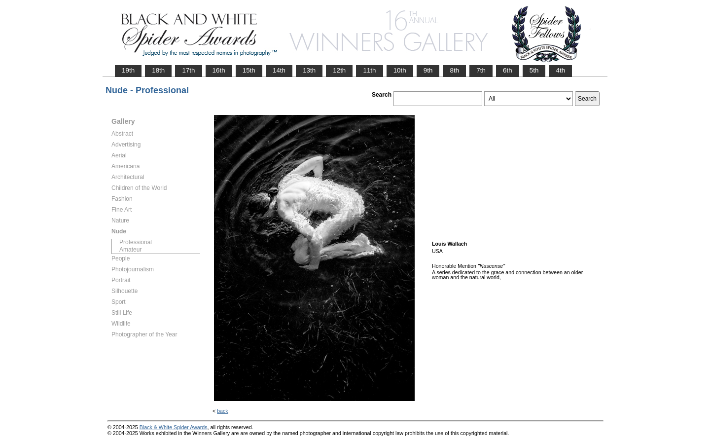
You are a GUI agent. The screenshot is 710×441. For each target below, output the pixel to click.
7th (481, 70)
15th (249, 70)
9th (428, 70)
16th (219, 70)
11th (369, 70)
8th (454, 70)
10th (400, 70)
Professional (135, 242)
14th (279, 70)
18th (158, 70)
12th (339, 70)
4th (560, 70)
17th (188, 70)
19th (128, 70)
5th (534, 70)
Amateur (130, 249)
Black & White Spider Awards (174, 427)
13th (309, 70)
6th (507, 70)
